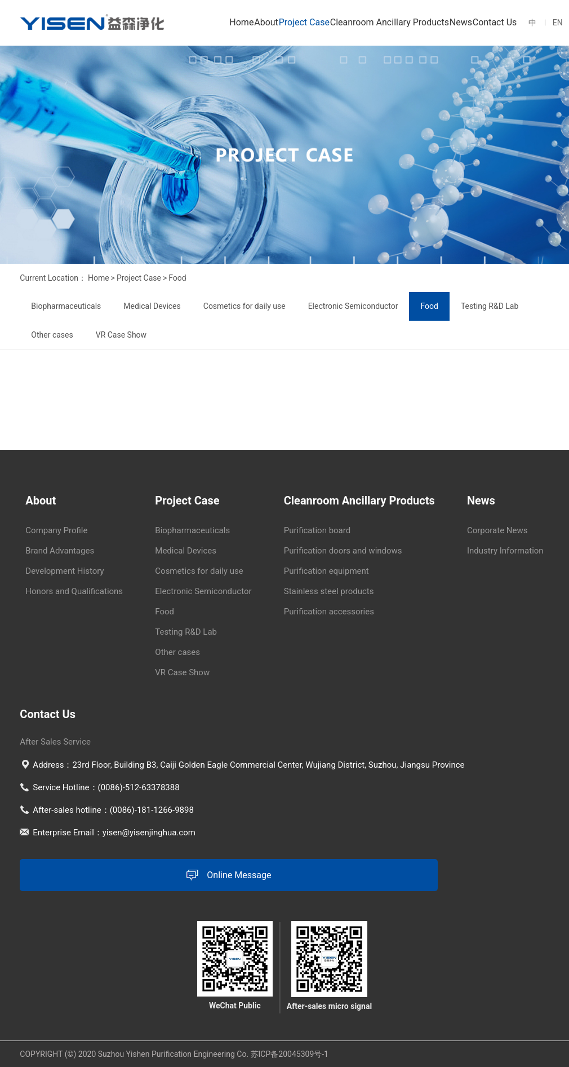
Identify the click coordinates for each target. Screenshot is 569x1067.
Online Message (228, 875)
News (461, 22)
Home (241, 22)
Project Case (304, 22)
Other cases (52, 334)
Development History (64, 571)
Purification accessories (329, 611)
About (266, 22)
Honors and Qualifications (74, 591)
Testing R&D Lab (489, 306)
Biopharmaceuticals (66, 306)
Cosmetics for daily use (244, 306)
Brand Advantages (59, 551)
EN (558, 22)
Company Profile (56, 530)
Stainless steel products (329, 591)
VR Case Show (121, 334)
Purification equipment (326, 571)
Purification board (317, 530)
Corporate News (497, 530)
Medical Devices (151, 306)
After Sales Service (55, 742)
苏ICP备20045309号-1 (289, 1054)
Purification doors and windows (343, 551)
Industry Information (505, 551)
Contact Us (495, 22)
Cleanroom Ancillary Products (389, 22)
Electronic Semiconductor (353, 306)
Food (177, 277)
